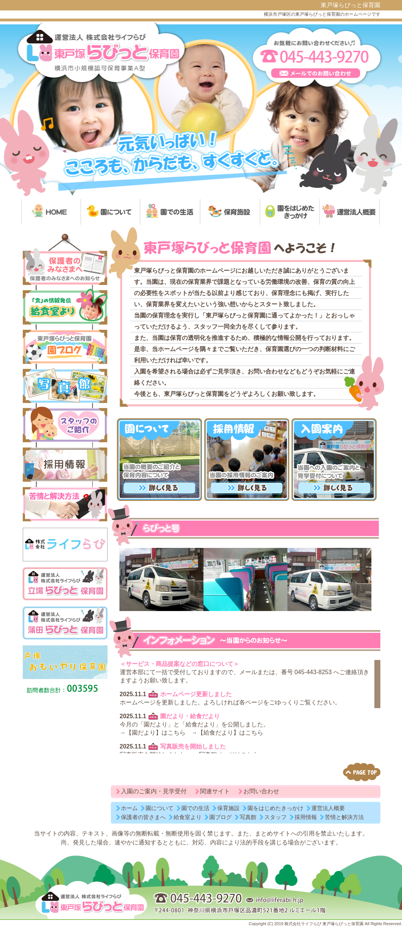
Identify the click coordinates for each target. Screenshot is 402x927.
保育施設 (228, 808)
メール (248, 672)
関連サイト (215, 791)
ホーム (129, 808)
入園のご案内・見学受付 (154, 791)
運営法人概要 (328, 808)
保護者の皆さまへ (143, 817)
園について (160, 808)
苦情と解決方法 (344, 817)
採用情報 (306, 817)
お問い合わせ (261, 791)
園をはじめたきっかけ (275, 808)
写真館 (248, 817)
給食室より (188, 817)
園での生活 (195, 808)
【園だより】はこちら (156, 732)
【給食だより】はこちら (230, 732)
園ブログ (220, 817)
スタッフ (275, 817)
